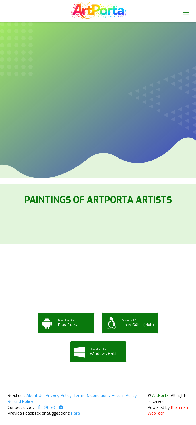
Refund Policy (20, 401)
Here (75, 413)
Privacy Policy (58, 395)
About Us (35, 395)
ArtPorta (160, 395)
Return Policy (124, 395)
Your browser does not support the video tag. (98, 49)
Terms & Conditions (91, 395)
